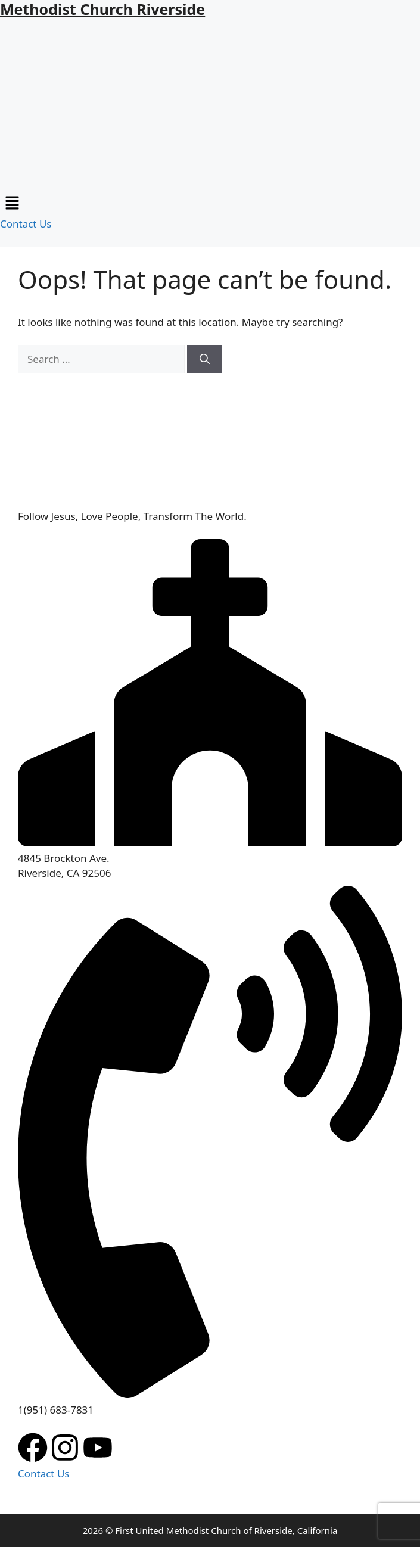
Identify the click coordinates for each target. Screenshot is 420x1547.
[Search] (204, 359)
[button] (210, 203)
